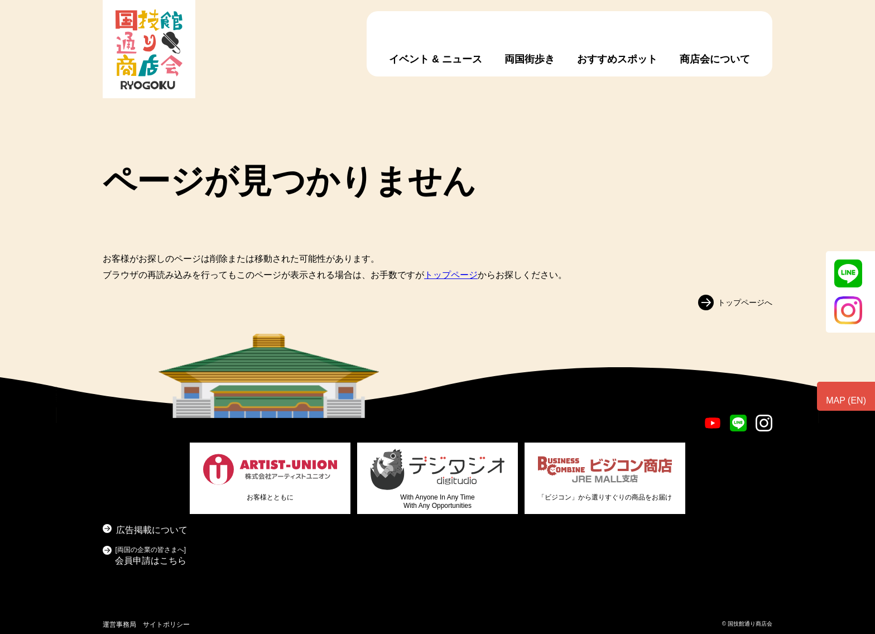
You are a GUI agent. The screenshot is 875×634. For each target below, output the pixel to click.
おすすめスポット (617, 59)
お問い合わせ (830, 444)
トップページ (451, 275)
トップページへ (745, 301)
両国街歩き (529, 59)
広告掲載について (152, 530)
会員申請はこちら (150, 554)
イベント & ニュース (435, 59)
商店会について (715, 59)
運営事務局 (119, 624)
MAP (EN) (846, 400)
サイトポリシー (166, 624)
